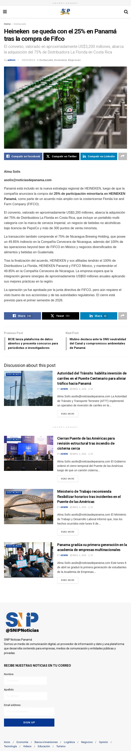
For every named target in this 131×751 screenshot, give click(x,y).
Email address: (29, 710)
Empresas (74, 60)
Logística (69, 741)
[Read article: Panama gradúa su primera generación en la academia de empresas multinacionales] (28, 560)
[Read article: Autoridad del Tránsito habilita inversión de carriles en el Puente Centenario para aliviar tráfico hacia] (28, 389)
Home (7, 24)
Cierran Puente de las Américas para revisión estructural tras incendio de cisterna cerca (86, 444)
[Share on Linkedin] (98, 156)
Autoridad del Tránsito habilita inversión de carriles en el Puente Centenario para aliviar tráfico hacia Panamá (92, 379)
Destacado (20, 24)
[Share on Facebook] (23, 156)
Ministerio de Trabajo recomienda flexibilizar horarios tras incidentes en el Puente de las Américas (89, 497)
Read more (69, 414)
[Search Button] (126, 12)
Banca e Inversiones (46, 741)
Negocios (87, 741)
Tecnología (10, 745)
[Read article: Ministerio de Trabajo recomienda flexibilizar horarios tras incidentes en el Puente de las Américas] (28, 507)
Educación (44, 745)
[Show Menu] (5, 12)
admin (11, 60)
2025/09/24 (28, 60)
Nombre (25, 679)
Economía (60, 60)
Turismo (61, 745)
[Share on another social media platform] (122, 156)
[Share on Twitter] (61, 156)
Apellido (25, 694)
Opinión (103, 741)
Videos (27, 745)
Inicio (7, 741)
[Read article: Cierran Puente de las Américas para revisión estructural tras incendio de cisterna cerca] (28, 454)
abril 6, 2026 (78, 390)
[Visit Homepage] (65, 12)
